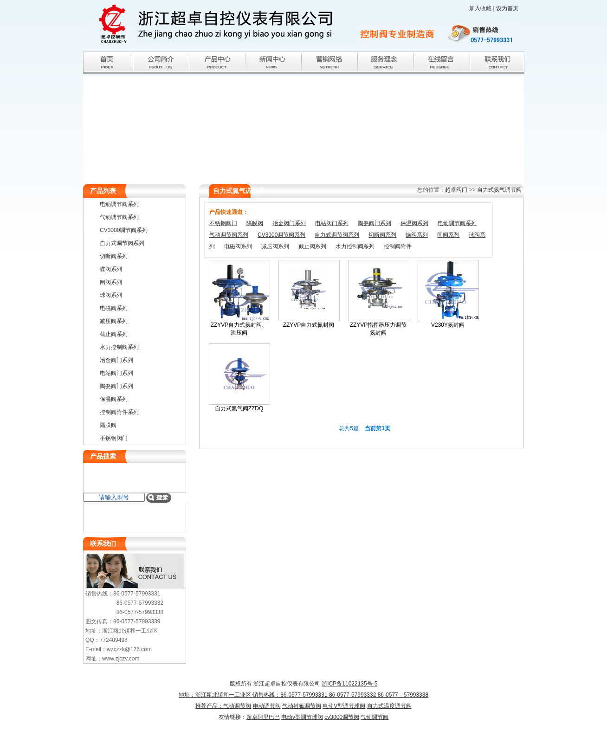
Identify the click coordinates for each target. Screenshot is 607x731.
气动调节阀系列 (228, 235)
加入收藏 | (482, 8)
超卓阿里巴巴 (263, 717)
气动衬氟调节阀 (301, 706)
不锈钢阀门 (223, 223)
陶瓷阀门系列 (374, 223)
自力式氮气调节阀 (499, 190)
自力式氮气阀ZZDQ (239, 408)
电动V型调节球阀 (344, 706)
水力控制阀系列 (355, 246)
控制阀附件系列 (119, 412)
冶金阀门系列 (289, 223)
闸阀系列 (448, 235)
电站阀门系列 (332, 223)
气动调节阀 (237, 706)
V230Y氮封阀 (448, 325)
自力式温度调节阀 (389, 706)
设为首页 (507, 8)
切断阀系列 (382, 235)
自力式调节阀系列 (337, 235)
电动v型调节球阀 (302, 717)
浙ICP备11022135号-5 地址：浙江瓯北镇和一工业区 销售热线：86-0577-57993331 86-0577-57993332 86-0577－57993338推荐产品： (303, 694)
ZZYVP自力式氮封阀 (309, 325)
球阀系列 (111, 295)
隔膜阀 (254, 223)
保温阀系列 (414, 223)
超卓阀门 (456, 190)
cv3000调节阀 (341, 717)
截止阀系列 (312, 246)
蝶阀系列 (417, 235)
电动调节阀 (267, 706)
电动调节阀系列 (457, 223)
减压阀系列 (275, 246)
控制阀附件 (398, 246)
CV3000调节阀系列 (281, 235)
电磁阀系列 (238, 246)
